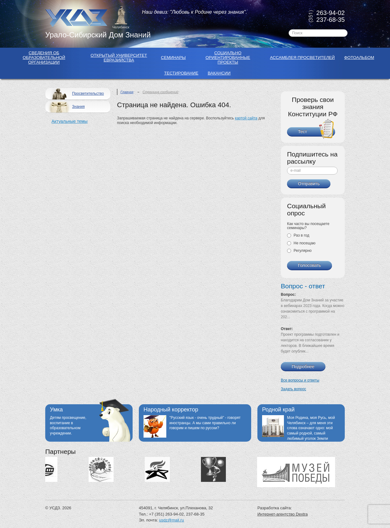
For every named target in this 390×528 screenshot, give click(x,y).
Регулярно (299, 250)
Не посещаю (301, 243)
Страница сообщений (160, 92)
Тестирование (181, 73)
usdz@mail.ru (171, 520)
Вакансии (219, 73)
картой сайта (246, 118)
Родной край (278, 409)
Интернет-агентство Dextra (282, 514)
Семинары (173, 57)
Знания (66, 107)
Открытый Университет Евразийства (118, 57)
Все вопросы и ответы (300, 380)
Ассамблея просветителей (302, 57)
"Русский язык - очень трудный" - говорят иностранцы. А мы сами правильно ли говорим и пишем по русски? (205, 422)
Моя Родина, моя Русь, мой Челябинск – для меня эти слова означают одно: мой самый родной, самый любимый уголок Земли (311, 428)
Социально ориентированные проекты (228, 57)
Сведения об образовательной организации (44, 57)
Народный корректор (171, 409)
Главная (127, 92)
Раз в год (298, 235)
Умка (56, 409)
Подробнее (303, 366)
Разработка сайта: (274, 508)
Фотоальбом (359, 57)
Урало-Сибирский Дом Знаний (98, 35)
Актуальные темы (69, 121)
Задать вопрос (293, 389)
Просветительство (75, 94)
